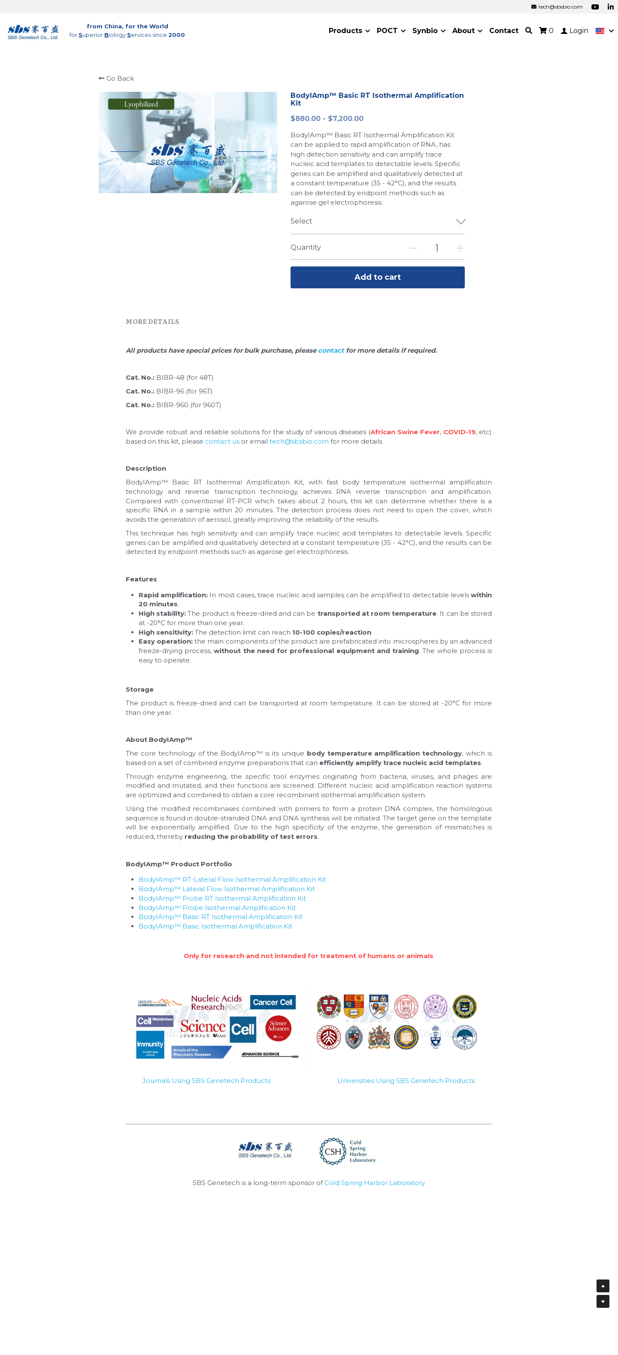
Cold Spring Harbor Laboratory (374, 1187)
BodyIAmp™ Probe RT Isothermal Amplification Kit (222, 903)
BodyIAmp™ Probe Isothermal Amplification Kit (217, 912)
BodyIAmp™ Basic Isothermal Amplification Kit (215, 931)
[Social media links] (595, 6)
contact (332, 355)
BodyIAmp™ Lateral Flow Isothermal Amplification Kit (227, 893)
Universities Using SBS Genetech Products (406, 1085)
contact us (222, 446)
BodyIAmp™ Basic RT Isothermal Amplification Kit (221, 921)
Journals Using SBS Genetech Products (206, 1085)
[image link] (33, 30)
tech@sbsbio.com (299, 446)
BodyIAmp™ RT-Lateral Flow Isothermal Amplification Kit (232, 884)
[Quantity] (437, 248)
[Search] (528, 30)
